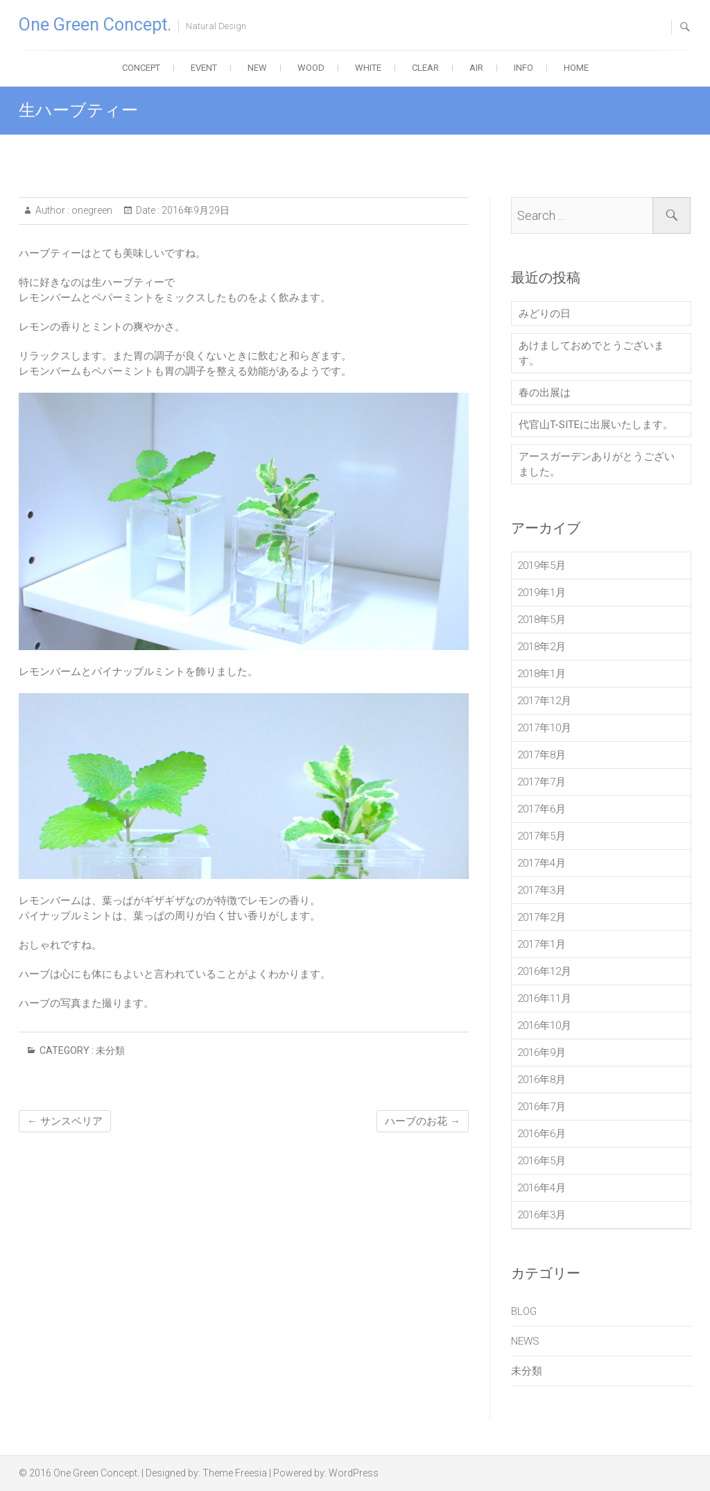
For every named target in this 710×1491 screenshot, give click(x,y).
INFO (523, 67)
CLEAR (425, 67)
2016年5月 (541, 1161)
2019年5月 (541, 565)
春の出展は (545, 392)
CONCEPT (141, 67)
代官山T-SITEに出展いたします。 (596, 424)
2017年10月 (544, 728)
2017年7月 (541, 782)
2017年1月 (541, 944)
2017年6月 (541, 809)
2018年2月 (541, 646)
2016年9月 (541, 1052)
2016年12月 (544, 971)
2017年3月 (541, 890)
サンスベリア (65, 1121)
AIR (476, 67)
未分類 (110, 1050)
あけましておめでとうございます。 (591, 353)
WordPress (354, 1473)
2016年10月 (544, 1025)
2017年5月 (541, 836)
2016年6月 (541, 1133)
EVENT (204, 67)
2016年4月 (541, 1188)
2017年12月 (544, 701)
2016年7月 (541, 1106)
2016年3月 (541, 1215)
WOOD (310, 67)
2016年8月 (541, 1079)
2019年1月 (541, 592)
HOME (576, 67)
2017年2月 (541, 917)
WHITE (368, 67)
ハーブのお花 (422, 1121)
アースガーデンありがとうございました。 (597, 464)
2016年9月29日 (194, 210)
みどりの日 (545, 313)
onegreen (90, 210)
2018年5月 (541, 619)
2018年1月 (541, 673)
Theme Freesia (234, 1473)
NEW (257, 67)
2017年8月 (541, 755)
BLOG (524, 1311)
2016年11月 (544, 998)
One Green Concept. (95, 25)
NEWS (525, 1341)
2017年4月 (541, 863)
